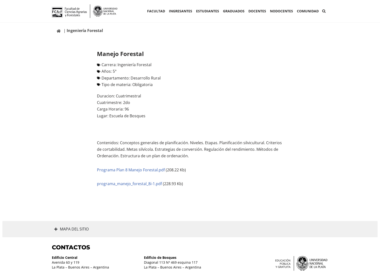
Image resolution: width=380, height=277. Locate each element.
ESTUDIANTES (207, 11)
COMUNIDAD (308, 11)
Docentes (257, 11)
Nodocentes (281, 11)
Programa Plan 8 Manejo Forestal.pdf (131, 170)
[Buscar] (324, 11)
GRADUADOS (234, 11)
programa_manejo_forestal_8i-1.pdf (130, 183)
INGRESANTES (180, 11)
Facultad (156, 11)
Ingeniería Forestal (85, 30)
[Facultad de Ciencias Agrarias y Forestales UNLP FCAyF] (84, 11)
